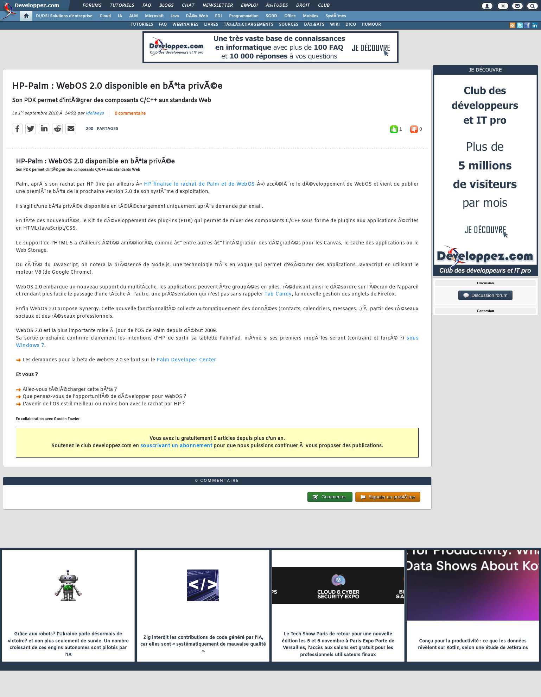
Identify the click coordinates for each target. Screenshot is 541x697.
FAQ (147, 5)
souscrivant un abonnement (176, 446)
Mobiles (310, 16)
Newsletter (217, 5)
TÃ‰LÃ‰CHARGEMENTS (248, 24)
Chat (188, 5)
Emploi (249, 5)
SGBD (271, 16)
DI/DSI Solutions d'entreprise (64, 16)
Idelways (94, 113)
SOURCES (288, 24)
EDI (218, 16)
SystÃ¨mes (335, 16)
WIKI (335, 24)
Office (290, 16)
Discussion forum (485, 295)
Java (175, 16)
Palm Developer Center (186, 360)
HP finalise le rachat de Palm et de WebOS (199, 184)
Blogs (166, 5)
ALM (133, 16)
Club (323, 5)
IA (120, 16)
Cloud (105, 16)
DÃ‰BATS (314, 24)
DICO (350, 24)
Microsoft (154, 16)
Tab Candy (278, 294)
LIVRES (211, 24)
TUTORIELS (142, 24)
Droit (302, 5)
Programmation (244, 16)
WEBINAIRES (185, 24)
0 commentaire (130, 114)
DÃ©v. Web (197, 16)
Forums (92, 5)
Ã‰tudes (276, 5)
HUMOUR (371, 24)
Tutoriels (122, 5)
